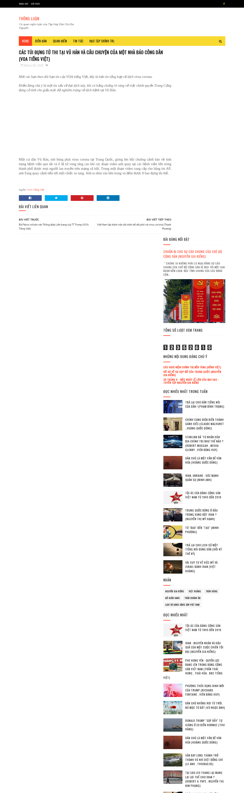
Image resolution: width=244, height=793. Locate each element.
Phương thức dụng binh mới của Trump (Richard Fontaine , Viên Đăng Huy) (204, 502)
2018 (171, 645)
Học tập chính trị (101, 41)
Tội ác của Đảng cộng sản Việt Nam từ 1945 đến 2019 (203, 307)
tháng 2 (171, 666)
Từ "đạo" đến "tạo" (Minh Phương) (202, 341)
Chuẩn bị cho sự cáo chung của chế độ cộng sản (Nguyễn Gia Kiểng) (192, 66)
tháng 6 (171, 686)
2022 (171, 730)
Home (25, 41)
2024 (171, 740)
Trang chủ (23, 3)
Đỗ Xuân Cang (172, 409)
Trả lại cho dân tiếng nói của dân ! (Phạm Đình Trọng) (204, 216)
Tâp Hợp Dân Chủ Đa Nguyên (48, 788)
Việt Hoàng (195, 403)
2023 (171, 735)
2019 (171, 650)
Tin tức (78, 41)
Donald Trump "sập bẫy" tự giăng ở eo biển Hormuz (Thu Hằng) (205, 536)
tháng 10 (172, 707)
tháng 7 (171, 692)
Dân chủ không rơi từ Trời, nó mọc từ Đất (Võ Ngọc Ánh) (205, 517)
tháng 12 (172, 718)
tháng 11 (172, 713)
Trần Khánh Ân (193, 409)
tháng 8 (171, 697)
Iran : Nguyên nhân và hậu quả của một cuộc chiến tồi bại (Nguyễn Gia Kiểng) (204, 459)
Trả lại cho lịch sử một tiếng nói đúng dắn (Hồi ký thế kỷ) (203, 361)
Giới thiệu (35, 3)
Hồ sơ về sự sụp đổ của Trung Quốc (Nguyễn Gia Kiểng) (192, 185)
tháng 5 (171, 681)
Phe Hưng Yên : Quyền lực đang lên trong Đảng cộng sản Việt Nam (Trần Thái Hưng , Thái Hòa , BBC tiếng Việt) (193, 480)
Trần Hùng (212, 403)
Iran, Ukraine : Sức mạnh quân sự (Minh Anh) (202, 289)
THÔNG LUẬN (29, 18)
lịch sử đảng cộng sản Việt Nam (182, 416)
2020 (171, 656)
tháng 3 (171, 671)
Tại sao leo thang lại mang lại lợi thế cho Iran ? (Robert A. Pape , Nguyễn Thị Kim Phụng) (204, 591)
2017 (171, 639)
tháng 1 (171, 660)
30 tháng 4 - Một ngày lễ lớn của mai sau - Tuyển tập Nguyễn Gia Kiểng (191, 192)
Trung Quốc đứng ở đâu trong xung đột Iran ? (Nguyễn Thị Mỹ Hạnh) (201, 326)
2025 (171, 746)
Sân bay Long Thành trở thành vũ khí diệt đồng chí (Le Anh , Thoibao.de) (204, 571)
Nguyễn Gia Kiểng (174, 403)
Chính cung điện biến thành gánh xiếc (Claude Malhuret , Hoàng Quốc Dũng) (204, 235)
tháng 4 (171, 676)
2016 (171, 634)
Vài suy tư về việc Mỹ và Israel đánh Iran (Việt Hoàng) (201, 378)
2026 (171, 751)
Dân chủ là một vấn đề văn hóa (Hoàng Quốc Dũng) (203, 272)
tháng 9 (171, 702)
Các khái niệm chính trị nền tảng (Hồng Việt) (192, 179)
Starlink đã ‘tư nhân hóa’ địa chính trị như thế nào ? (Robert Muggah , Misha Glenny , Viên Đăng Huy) (204, 255)
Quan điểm (60, 41)
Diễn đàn (41, 41)
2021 (171, 724)
